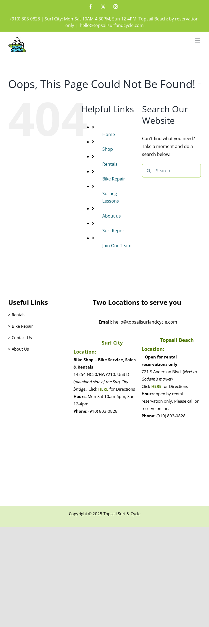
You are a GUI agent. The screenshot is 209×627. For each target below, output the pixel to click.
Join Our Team (116, 246)
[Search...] (171, 170)
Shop (107, 149)
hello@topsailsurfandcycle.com (112, 25)
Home (108, 134)
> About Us (18, 349)
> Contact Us (20, 337)
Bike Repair (113, 179)
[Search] (149, 170)
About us (111, 216)
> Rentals (16, 314)
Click (93, 389)
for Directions (121, 389)
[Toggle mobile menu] (198, 40)
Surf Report (114, 231)
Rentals (110, 164)
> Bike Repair (20, 326)
